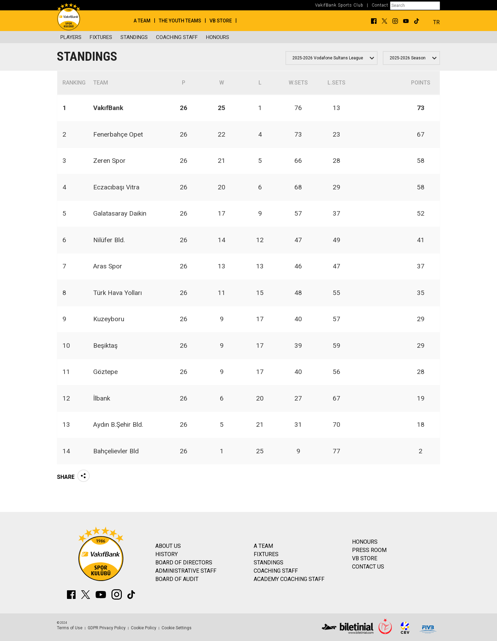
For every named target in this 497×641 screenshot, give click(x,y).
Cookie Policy (143, 627)
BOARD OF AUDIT (176, 579)
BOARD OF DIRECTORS (183, 562)
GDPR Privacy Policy (107, 627)
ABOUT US (168, 546)
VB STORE (364, 558)
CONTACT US (368, 566)
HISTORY (166, 554)
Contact (380, 5)
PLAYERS (70, 37)
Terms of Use (69, 627)
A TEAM (263, 546)
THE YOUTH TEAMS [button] (180, 20)
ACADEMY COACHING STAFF (289, 579)
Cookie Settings (177, 627)
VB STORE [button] (220, 20)
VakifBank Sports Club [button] (339, 5)
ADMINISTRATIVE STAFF (185, 571)
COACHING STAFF (177, 37)
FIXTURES (101, 37)
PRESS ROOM (369, 550)
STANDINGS (134, 37)
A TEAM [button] (142, 20)
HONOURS (217, 37)
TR (436, 22)
